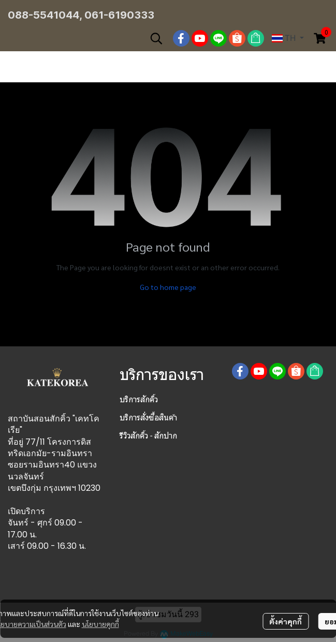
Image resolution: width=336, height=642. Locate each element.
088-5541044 (43, 15)
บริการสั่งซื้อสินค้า (148, 417)
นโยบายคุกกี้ (100, 624)
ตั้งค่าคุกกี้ (285, 621)
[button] (156, 38)
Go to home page (168, 286)
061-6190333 (119, 15)
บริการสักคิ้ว (139, 399)
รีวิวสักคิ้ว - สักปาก (148, 436)
